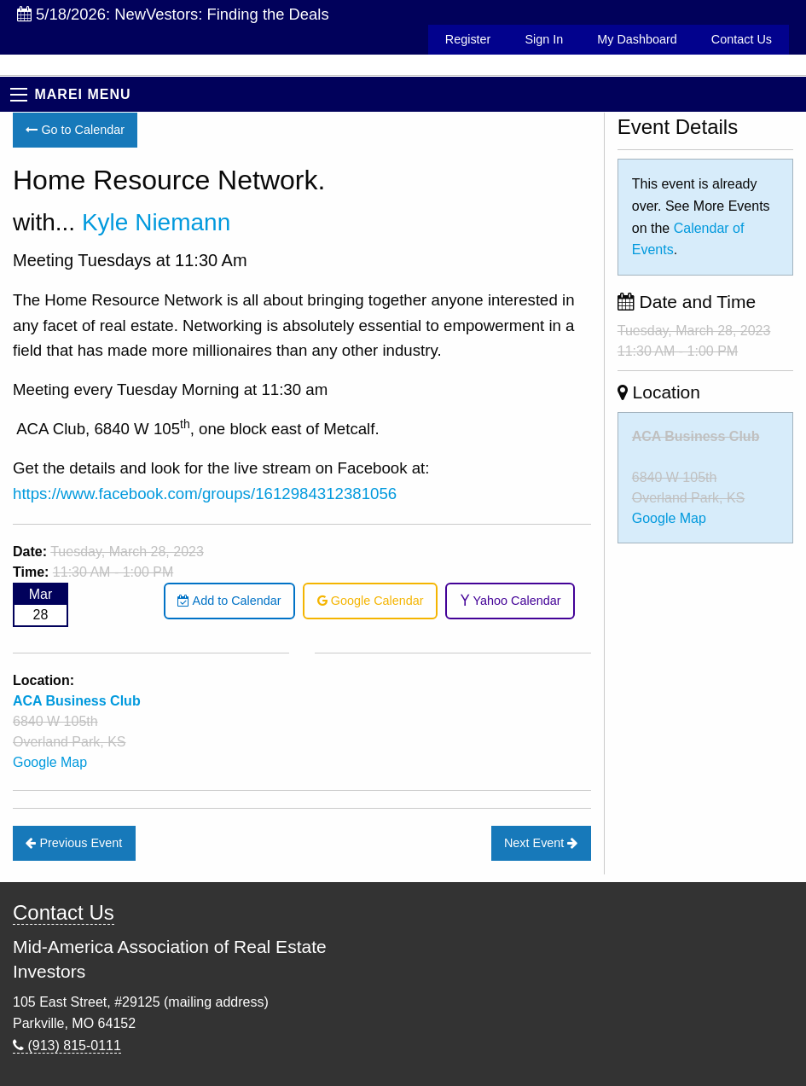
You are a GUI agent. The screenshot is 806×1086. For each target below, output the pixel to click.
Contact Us (741, 39)
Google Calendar (370, 600)
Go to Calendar (75, 129)
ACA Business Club (696, 436)
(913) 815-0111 (67, 1045)
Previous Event (74, 843)
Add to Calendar (229, 600)
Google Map (50, 762)
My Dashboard (637, 39)
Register (468, 39)
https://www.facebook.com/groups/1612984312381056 (205, 493)
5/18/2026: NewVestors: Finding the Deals (173, 14)
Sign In (544, 39)
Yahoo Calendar (510, 600)
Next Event (540, 843)
